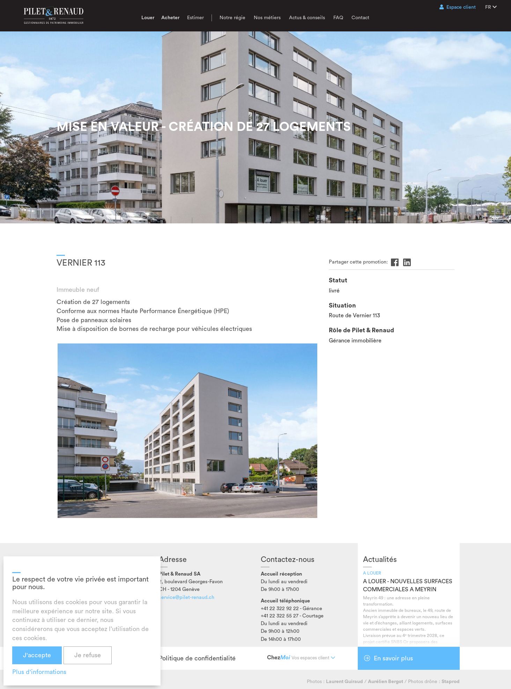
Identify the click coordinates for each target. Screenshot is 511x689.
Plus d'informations (39, 672)
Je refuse (87, 655)
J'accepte (37, 655)
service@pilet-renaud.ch (186, 597)
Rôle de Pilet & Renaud (361, 330)
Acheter (170, 17)
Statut (338, 280)
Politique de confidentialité (197, 658)
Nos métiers (267, 17)
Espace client (457, 7)
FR (491, 7)
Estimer (195, 17)
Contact (360, 17)
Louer (147, 17)
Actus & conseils (307, 17)
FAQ (338, 17)
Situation (342, 305)
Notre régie (232, 17)
